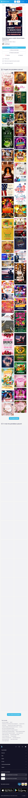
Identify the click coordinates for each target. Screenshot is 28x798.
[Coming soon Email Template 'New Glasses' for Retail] (21, 549)
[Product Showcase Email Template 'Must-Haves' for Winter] (21, 530)
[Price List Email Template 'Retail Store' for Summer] (21, 587)
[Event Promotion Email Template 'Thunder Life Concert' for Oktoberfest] (7, 663)
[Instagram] (19, 747)
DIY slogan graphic (13, 736)
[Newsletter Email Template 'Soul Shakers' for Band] (21, 682)
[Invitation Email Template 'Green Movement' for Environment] (7, 530)
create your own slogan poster (6, 737)
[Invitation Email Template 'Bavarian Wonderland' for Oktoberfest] (7, 644)
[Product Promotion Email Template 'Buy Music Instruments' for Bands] (7, 473)
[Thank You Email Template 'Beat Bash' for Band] (21, 644)
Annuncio (20, 726)
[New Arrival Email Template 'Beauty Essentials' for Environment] (7, 625)
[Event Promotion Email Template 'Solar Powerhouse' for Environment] (7, 587)
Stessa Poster (4, 725)
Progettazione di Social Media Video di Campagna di (10, 723)
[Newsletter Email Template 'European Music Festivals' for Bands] (7, 435)
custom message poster (5, 736)
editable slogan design (5, 734)
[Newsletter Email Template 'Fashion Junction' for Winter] (7, 511)
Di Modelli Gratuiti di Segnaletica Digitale (8, 731)
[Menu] (26, 1)
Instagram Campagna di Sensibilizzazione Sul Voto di (10, 726)
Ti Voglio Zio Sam (21, 723)
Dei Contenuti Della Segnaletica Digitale (8, 728)
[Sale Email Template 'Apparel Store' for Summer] (21, 625)
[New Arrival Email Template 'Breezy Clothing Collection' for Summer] (7, 568)
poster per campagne (5, 722)
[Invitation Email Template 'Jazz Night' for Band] (7, 702)
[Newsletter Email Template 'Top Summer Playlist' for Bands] (7, 454)
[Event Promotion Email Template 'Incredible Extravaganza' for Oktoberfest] (21, 511)
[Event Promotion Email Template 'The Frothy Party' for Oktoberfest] (7, 492)
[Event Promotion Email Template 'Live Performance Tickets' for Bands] (21, 473)
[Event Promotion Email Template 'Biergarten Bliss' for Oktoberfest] (21, 454)
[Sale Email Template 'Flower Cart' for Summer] (21, 702)
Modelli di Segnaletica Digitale (20, 731)
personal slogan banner (5, 739)
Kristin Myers (7, 44)
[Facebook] (16, 747)
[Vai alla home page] (4, 2)
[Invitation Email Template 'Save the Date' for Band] (7, 606)
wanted (11, 722)
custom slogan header (5, 740)
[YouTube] (25, 747)
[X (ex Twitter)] (22, 747)
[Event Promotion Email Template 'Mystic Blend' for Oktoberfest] (21, 492)
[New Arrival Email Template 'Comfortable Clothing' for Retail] (21, 568)
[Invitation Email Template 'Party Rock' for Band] (7, 682)
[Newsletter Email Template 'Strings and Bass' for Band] (7, 549)
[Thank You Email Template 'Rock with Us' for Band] (21, 606)
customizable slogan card (16, 737)
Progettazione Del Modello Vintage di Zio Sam (15, 725)
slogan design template (14, 739)
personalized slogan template (14, 734)
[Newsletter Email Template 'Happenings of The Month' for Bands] (21, 435)
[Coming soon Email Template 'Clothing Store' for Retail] (21, 663)
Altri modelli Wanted (14, 418)
